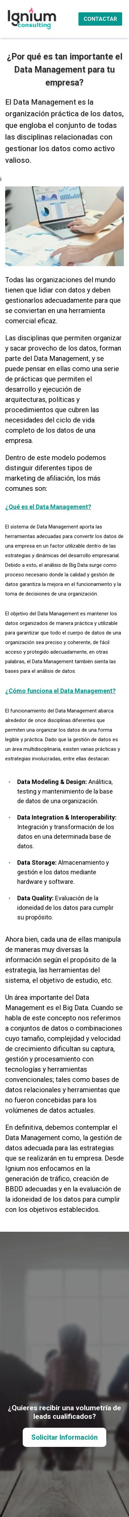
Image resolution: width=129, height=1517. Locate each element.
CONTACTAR (100, 19)
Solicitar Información (64, 1437)
